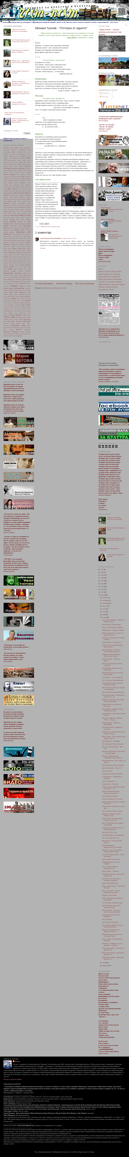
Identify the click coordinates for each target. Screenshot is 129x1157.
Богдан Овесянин (8, 164)
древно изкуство (17, 201)
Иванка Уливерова (25, 217)
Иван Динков (21, 213)
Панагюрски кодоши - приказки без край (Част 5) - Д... (113, 696)
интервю (6, 219)
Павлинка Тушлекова (24, 271)
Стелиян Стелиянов (21, 307)
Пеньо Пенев (7, 277)
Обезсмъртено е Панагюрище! (111, 624)
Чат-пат (18, 329)
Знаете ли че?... (16, 211)
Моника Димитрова (25, 254)
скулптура (13, 300)
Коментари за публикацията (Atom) (55, 288)
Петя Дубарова (7, 283)
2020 (102, 572)
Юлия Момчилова (8, 333)
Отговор (42, 248)
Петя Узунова (15, 283)
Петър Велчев (7, 281)
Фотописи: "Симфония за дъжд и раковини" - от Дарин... (112, 944)
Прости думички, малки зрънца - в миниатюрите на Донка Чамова (20, 120)
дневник (28, 197)
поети (58, 226)
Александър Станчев (22, 152)
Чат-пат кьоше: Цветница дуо (111, 859)
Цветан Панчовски (14, 327)
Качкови (22, 224)
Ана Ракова (12, 154)
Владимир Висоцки (25, 178)
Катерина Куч (21, 221)
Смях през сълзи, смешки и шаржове (110, 282)
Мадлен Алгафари (25, 240)
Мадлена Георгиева (9, 242)
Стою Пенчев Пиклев (24, 309)
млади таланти (8, 254)
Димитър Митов (14, 195)
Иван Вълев (12, 213)
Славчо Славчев (20, 300)
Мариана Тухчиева (16, 246)
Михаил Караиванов (24, 252)
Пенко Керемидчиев (24, 275)
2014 (102, 589)
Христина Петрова (9, 323)
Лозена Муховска (17, 234)
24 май (6, 148)
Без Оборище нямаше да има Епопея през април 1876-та (21, 40)
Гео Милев (21, 180)
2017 (102, 581)
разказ (11, 292)
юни (104, 612)
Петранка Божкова (25, 279)
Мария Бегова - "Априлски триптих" (113, 630)
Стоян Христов (26, 315)
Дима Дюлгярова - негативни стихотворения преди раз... (111, 650)
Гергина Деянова (15, 187)
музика (6, 257)
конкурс (20, 226)
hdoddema (75, 1152)
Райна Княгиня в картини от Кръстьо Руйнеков (20, 51)
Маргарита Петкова (18, 244)
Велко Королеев (21, 174)
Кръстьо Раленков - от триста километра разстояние (111, 891)
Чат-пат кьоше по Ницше (110, 796)
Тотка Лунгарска (16, 321)
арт (9, 160)
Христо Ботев (20, 323)
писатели (23, 283)
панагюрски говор (20, 273)
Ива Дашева (24, 211)
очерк (10, 269)
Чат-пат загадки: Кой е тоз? (110, 838)
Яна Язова (24, 333)
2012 (102, 595)
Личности (7, 234)
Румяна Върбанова (25, 296)
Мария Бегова (16, 248)
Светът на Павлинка (107, 219)
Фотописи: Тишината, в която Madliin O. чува (111, 814)
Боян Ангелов (19, 166)
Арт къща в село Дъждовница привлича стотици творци (115, 236)
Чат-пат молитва (107, 771)
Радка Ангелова (23, 290)
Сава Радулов (7, 298)
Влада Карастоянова (14, 178)
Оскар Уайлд (26, 267)
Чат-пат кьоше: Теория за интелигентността (110, 867)
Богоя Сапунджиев (17, 164)
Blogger (91, 1152)
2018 (102, 578)
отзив (5, 269)
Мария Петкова (26, 248)
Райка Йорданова (20, 292)
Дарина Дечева (12, 189)
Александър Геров (24, 150)
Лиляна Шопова (9, 232)
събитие (7, 317)
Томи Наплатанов (24, 319)
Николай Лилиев (21, 263)
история (12, 219)
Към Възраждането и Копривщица (113, 835)
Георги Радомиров (25, 184)
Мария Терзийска (16, 250)
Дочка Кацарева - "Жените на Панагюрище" (111, 723)
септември (106, 603)
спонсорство (17, 305)
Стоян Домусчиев (26, 311)
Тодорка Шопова (13, 319)
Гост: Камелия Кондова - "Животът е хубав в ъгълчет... (113, 620)
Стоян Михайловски (20, 313)
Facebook (10, 335)
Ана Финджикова (21, 154)
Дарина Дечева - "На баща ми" (111, 642)
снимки (27, 301)
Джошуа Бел (18, 191)
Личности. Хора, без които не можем (110, 271)
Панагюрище (8, 273)
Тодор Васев (24, 317)
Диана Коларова (26, 191)
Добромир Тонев (8, 199)
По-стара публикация (84, 283)
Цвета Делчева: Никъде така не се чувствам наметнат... (112, 926)
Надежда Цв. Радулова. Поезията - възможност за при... (113, 684)
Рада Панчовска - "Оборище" (111, 741)
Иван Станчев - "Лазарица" (110, 871)
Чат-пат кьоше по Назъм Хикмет (112, 811)
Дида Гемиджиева (9, 193)
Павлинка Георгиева (10, 271)
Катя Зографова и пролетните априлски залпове (111, 906)
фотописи (26, 321)
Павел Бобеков (17, 269)
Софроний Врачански (24, 302)
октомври (106, 600)
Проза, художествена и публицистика (110, 279)
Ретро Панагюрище (19, 294)
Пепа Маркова (15, 277)
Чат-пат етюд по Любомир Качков (112, 680)
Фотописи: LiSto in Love (109, 832)
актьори (11, 147)
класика (28, 224)
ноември (105, 597)
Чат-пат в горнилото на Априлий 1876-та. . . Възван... (112, 719)
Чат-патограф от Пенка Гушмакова (113, 744)
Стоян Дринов (8, 313)
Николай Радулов (14, 265)
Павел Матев (26, 269)
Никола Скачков (13, 263)
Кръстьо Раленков (20, 228)
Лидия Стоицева (25, 230)
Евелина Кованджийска (18, 203)
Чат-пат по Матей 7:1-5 (109, 781)
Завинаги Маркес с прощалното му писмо (19, 103)
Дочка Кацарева (8, 201)
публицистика (19, 288)
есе (9, 209)
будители (27, 166)
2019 (102, 575)
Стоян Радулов (15, 315)
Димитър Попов (8, 197)
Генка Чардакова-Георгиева (10, 180)
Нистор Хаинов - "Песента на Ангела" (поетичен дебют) (111, 911)
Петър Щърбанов (26, 281)
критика (12, 228)
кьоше (17, 230)
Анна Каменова (13, 158)
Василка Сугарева (25, 172)
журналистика (7, 211)
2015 (102, 586)
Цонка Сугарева (8, 329)
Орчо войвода (18, 267)
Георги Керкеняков (14, 184)
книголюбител (13, 226)
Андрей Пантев (13, 156)
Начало (101, 269)
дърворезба (7, 203)
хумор (23, 325)
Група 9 (23, 187)
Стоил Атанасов (14, 309)
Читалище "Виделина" (11, 331)
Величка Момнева (10, 174)
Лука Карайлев (7, 236)
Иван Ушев (7, 217)
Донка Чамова (26, 199)
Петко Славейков (16, 279)
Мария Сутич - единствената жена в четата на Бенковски (21, 61)
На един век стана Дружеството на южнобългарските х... (113, 828)
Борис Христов (26, 164)
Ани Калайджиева (22, 156)
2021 (102, 569)
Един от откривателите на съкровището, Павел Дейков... (112, 757)
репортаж (11, 294)
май (104, 614)
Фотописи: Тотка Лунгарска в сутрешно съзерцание (111, 879)
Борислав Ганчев (8, 166)
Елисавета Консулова (13, 207)
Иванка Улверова (15, 217)
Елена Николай (14, 205)
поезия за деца (24, 286)
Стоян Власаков (17, 311)
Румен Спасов (15, 296)
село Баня (27, 298)
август (105, 606)
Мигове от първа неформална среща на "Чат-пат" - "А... (113, 787)
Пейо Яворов (14, 275)
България (7, 168)
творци (12, 317)
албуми (16, 148)
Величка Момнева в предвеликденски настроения (112, 846)
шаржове (27, 331)
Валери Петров (12, 170)
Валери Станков (22, 170)
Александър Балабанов (10, 149)
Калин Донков (20, 219)
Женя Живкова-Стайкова (17, 209)
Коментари (104, 96)
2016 (102, 583)
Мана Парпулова (20, 242)
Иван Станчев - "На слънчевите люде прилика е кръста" (113, 737)
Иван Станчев (25, 215)
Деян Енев (11, 191)
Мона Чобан (16, 254)
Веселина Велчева (16, 176)
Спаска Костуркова (8, 305)
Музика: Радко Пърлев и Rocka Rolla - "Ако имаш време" (113, 752)
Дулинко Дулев (26, 201)
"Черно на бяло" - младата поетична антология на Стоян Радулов (110, 32)
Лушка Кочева (13, 238)
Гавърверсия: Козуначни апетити (112, 774)
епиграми (21, 207)
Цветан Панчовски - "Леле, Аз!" (112, 768)
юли (104, 609)
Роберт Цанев (7, 296)
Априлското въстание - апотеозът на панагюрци (19, 30)
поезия (53, 226)
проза (11, 288)
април (105, 617)
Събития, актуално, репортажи (108, 287)
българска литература (18, 168)
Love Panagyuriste (17, 336)
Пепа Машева (23, 277)
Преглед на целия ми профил (13, 1079)
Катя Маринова (15, 224)
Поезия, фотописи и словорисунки (109, 276)
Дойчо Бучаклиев (17, 199)
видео (23, 176)
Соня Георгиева (15, 302)
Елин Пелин (21, 205)
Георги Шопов (7, 187)
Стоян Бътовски (8, 311)
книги (6, 226)
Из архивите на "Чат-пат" (106, 289)
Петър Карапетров (16, 281)
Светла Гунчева (21, 298)
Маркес (24, 250)
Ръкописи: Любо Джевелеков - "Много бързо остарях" (111, 655)
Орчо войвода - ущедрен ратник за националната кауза (113, 709)
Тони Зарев (7, 321)
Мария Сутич (7, 250)
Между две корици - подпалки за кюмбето (112, 284)
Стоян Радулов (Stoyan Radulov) (50, 238)
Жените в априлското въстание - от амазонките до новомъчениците (20, 83)
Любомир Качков (16, 240)
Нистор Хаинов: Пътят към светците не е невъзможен (113, 688)
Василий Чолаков (14, 172)
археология (13, 160)
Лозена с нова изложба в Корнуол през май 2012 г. (112, 646)
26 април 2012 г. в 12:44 (69, 238)
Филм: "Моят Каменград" (110, 883)
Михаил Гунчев (46, 226)
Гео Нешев (27, 180)
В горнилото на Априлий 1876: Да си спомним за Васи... (113, 732)
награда (10, 256)
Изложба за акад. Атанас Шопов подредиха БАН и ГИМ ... (112, 851)
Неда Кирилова (13, 258)
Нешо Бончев (13, 260)
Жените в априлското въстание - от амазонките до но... (113, 634)
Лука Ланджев (16, 236)
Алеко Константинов (24, 147)
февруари (106, 965)
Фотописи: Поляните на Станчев (112, 799)
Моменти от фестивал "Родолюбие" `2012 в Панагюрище (113, 700)
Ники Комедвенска (21, 260)
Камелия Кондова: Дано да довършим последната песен (21, 92)
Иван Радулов (15, 215)
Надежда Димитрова (18, 256)
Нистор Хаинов (9, 267)
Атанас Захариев (21, 160)
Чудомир (22, 331)
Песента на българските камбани (112, 627)
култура (12, 230)
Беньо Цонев (27, 162)
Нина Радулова (25, 265)
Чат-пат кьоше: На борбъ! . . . (111, 922)
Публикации (104, 93)
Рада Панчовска (14, 290)
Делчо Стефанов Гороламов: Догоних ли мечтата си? (111, 792)
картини (13, 222)
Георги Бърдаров (8, 182)
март (104, 962)
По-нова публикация (44, 283)
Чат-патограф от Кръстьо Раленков (113, 765)
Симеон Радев (7, 300)
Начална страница (64, 283)
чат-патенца (27, 329)
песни (10, 279)
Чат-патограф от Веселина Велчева (113, 692)
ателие (20, 162)
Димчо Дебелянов (19, 197)
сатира (13, 298)
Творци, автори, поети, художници (109, 274)
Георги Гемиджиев (20, 183)
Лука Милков (23, 236)
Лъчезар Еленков (22, 238)
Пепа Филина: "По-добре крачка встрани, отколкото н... (112, 819)
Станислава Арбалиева (9, 307)
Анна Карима (21, 158)
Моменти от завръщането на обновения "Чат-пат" (111, 930)
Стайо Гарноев (25, 305)
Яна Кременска (17, 333)
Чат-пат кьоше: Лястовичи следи (112, 903)
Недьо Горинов (23, 258)
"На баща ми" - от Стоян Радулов (112, 677)
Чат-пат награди (107, 919)
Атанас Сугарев (13, 162)
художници (15, 325)
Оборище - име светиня (109, 895)
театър (18, 317)
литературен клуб (23, 232)
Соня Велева (7, 302)
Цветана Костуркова (25, 327)
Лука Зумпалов (26, 234)
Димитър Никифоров (24, 195)
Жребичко (27, 209)
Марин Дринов (26, 246)
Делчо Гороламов (22, 189)
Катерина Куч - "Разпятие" (110, 784)
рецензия (27, 294)
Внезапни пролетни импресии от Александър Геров (112, 935)
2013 (102, 592)
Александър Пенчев (9, 152)
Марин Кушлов (8, 248)
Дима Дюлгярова (19, 193)
